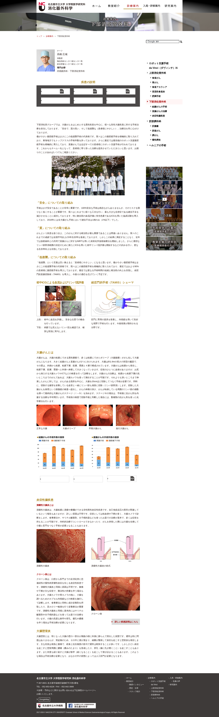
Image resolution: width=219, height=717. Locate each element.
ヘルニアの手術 (157, 145)
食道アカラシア (159, 87)
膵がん (155, 135)
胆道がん (156, 130)
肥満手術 (156, 96)
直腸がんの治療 (159, 111)
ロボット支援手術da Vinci (158, 683)
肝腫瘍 (155, 126)
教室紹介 (114, 4)
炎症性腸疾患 (158, 116)
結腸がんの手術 (159, 106)
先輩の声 (176, 681)
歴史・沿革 (133, 688)
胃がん (155, 82)
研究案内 (170, 4)
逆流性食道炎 (158, 91)
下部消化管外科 (157, 101)
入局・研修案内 (151, 4)
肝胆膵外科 (155, 121)
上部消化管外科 (157, 73)
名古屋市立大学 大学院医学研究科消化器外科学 (61, 678)
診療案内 (132, 4)
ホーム (96, 4)
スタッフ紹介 (134, 691)
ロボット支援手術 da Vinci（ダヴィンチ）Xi (163, 65)
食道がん (156, 78)
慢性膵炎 (156, 140)
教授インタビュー (136, 685)
